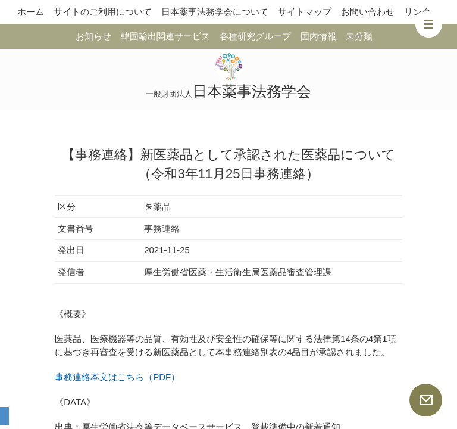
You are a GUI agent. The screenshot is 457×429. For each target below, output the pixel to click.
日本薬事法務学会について (214, 12)
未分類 (359, 36)
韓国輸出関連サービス (165, 36)
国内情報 (318, 36)
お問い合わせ (368, 12)
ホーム (30, 12)
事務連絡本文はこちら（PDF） (117, 377)
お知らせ (93, 36)
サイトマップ (304, 12)
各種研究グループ (255, 36)
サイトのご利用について (103, 12)
